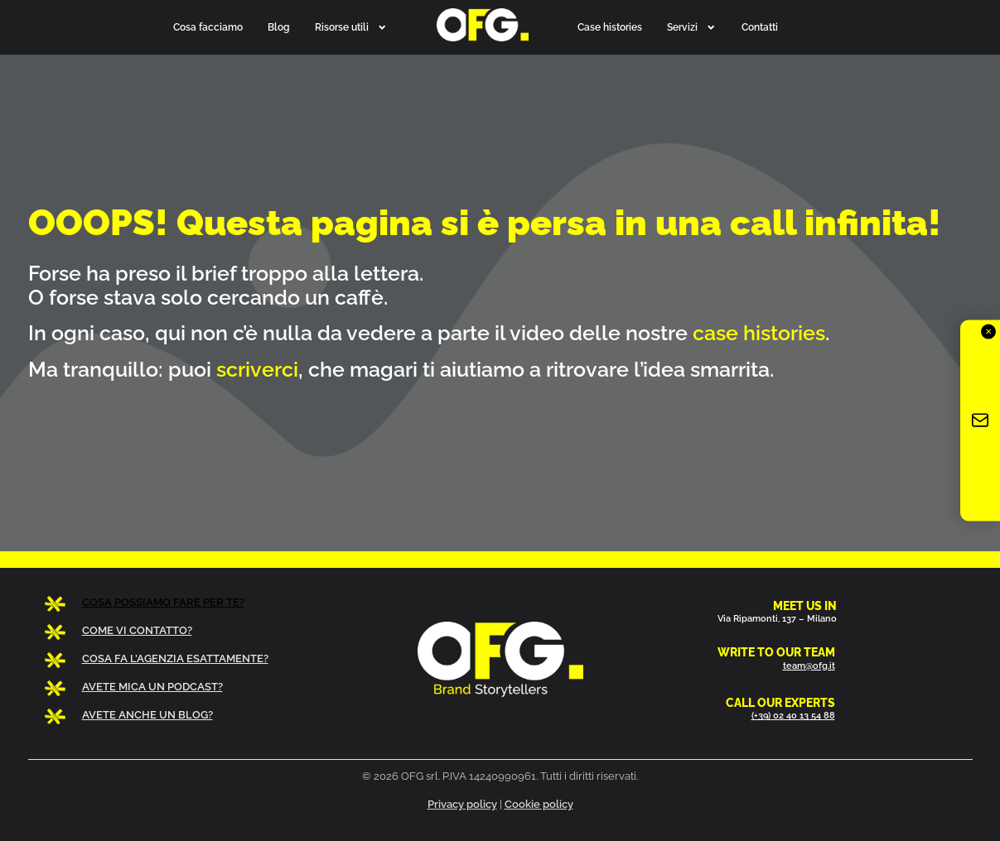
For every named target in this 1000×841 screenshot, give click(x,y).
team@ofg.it (809, 665)
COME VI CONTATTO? (137, 630)
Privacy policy (462, 804)
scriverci (257, 369)
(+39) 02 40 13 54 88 (793, 715)
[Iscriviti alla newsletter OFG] (980, 420)
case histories (759, 332)
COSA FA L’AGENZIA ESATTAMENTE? (175, 658)
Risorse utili (351, 27)
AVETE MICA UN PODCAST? (152, 686)
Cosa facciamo (208, 27)
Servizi (691, 27)
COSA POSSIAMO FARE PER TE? (163, 602)
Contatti (760, 27)
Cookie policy (539, 804)
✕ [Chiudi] (988, 331)
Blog (279, 27)
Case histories (609, 27)
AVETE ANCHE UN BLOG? (147, 715)
